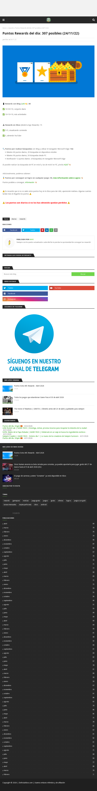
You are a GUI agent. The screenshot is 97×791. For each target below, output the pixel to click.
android (43, 505)
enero (49, 536)
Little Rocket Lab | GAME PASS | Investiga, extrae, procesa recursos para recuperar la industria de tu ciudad (45, 428)
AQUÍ (66, 165)
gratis (53, 501)
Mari (6, 39)
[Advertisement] (48, 8)
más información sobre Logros (66, 178)
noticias (26, 501)
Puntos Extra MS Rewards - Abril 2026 (29, 386)
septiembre (49, 552)
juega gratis (36, 501)
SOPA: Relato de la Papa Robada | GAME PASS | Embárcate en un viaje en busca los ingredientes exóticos (44, 432)
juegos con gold (79, 501)
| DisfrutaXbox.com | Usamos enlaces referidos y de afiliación (41, 783)
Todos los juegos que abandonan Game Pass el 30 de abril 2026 (39, 397)
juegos (45, 501)
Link (23, 104)
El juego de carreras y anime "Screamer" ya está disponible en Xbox (40, 476)
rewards (11, 28)
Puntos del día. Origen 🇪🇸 (12, 426)
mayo (49, 568)
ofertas (60, 501)
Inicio (4, 28)
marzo (49, 528)
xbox (36, 505)
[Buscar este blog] (37, 274)
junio (49, 564)
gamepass (16, 501)
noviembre (49, 544)
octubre (49, 548)
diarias (14, 219)
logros (68, 501)
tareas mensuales (10, 505)
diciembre (49, 540)
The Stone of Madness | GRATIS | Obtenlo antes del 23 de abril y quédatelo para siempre (49, 409)
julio (49, 560)
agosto (49, 556)
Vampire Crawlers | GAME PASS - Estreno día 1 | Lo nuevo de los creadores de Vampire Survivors (40, 436)
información (29, 182)
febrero (49, 532)
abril (49, 524)
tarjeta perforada (25, 505)
